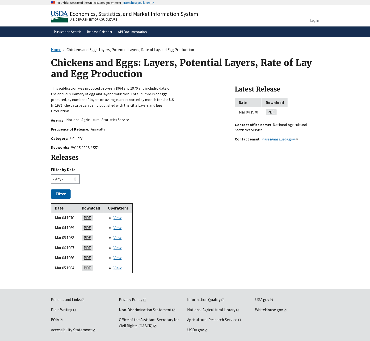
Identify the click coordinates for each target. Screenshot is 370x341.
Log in (314, 20)
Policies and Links (66, 299)
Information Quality (204, 299)
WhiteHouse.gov (269, 309)
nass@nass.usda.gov (280, 139)
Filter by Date (63, 169)
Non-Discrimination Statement (145, 309)
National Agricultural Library (211, 309)
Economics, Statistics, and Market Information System (134, 13)
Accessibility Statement (71, 329)
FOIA (55, 319)
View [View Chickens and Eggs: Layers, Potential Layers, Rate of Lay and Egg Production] (118, 217)
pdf (86, 218)
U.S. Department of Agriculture (93, 19)
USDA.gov (195, 329)
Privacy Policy (130, 299)
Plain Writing (61, 309)
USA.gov (262, 299)
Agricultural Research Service (212, 319)
